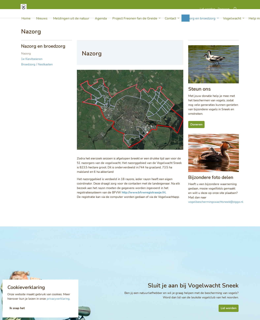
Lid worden (206, 14)
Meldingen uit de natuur (71, 22)
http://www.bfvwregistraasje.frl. (144, 192)
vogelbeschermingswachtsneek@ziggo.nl (215, 202)
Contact (169, 22)
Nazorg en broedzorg (196, 22)
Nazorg (26, 53)
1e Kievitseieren (31, 59)
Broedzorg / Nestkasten (37, 64)
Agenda (101, 22)
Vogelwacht (227, 22)
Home (26, 22)
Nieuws (42, 22)
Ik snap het (17, 312)
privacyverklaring (58, 303)
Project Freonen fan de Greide (134, 22)
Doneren (223, 14)
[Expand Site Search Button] (235, 14)
